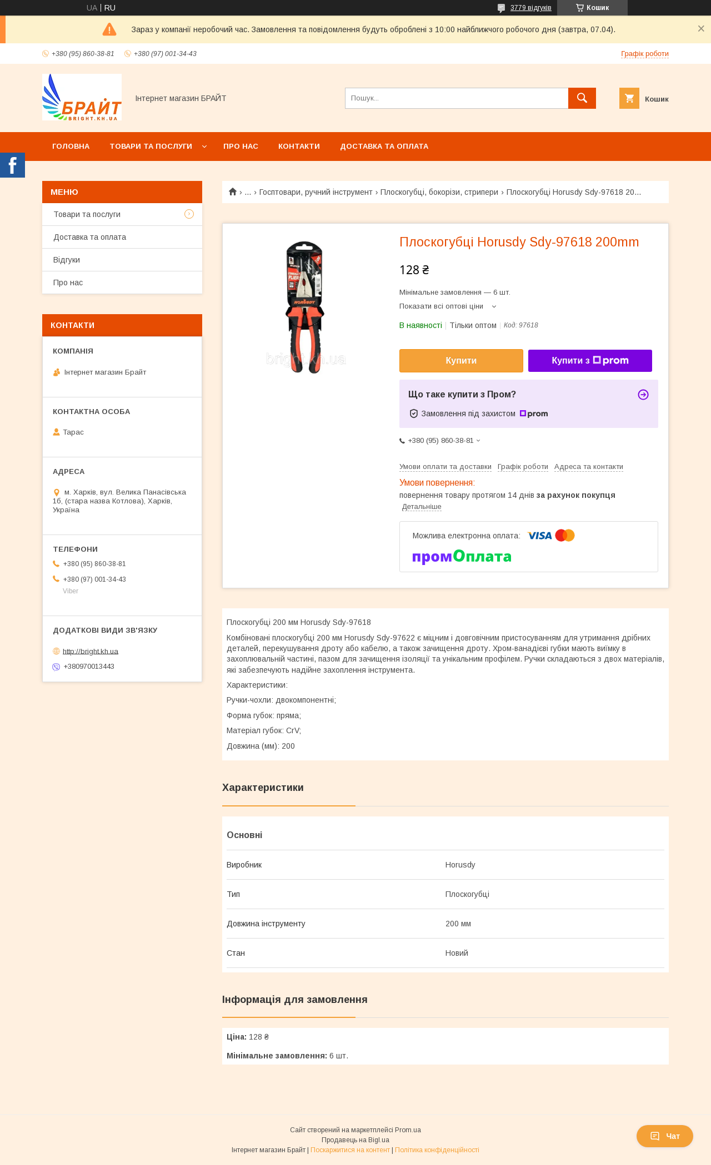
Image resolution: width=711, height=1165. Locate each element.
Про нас (240, 146)
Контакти (299, 146)
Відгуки (66, 259)
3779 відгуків (531, 8)
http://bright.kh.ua (90, 651)
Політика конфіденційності (437, 1150)
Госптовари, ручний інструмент (316, 192)
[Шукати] (582, 98)
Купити (461, 360)
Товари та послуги (150, 146)
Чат (665, 1136)
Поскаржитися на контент (350, 1150)
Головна (70, 146)
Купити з (590, 361)
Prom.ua (408, 1130)
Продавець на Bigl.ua (355, 1140)
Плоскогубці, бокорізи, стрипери (439, 192)
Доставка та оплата (384, 146)
